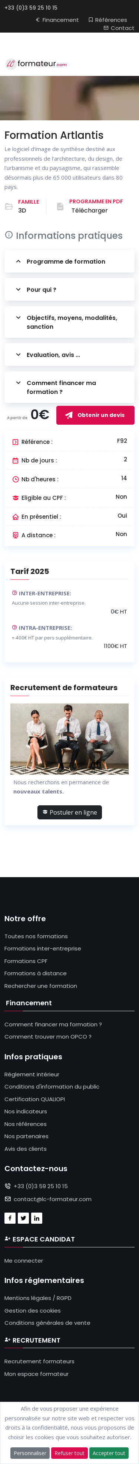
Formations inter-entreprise (42, 948)
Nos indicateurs (25, 1111)
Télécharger (90, 210)
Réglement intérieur (31, 1074)
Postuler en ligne (69, 812)
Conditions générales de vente (47, 1323)
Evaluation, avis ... (47, 354)
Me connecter (23, 1260)
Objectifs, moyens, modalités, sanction (65, 322)
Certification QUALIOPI (34, 1099)
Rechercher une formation (40, 986)
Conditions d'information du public (51, 1086)
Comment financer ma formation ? (55, 387)
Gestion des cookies (32, 1310)
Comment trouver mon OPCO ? (48, 1036)
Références (107, 20)
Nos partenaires (26, 1136)
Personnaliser (30, 1453)
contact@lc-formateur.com (53, 1199)
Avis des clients (25, 1149)
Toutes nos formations (36, 936)
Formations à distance (35, 973)
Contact (119, 28)
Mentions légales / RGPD (38, 1298)
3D (22, 210)
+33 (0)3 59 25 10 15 (30, 7)
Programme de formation (59, 261)
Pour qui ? (35, 289)
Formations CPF (25, 961)
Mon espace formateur (36, 1374)
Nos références (25, 1124)
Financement (57, 20)
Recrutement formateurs (39, 1361)
